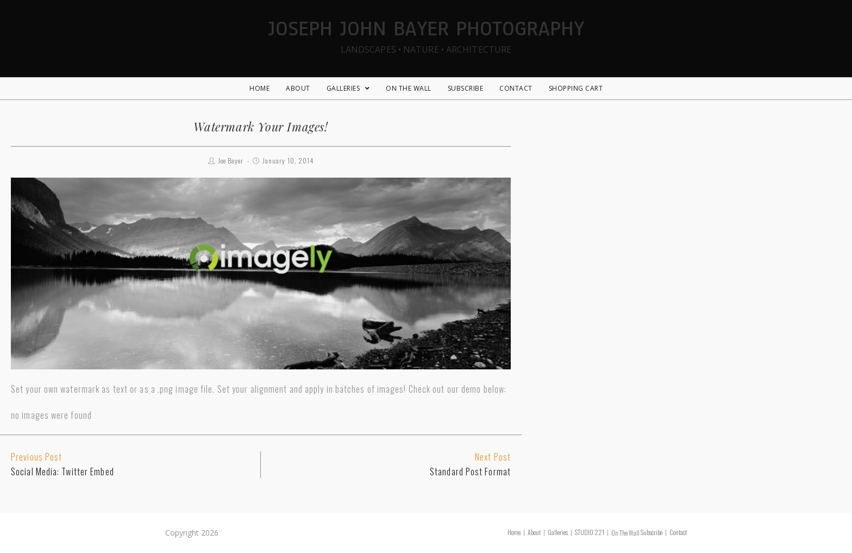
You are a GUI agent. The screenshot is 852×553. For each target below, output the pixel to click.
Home (514, 532)
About (534, 532)
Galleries (558, 532)
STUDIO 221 (589, 532)
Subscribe (651, 532)
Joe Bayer (231, 160)
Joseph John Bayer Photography (426, 34)
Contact (678, 532)
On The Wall (625, 532)
